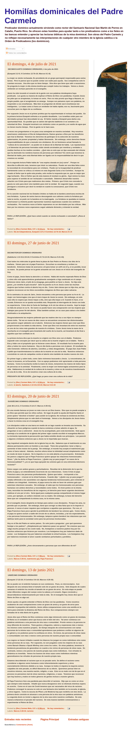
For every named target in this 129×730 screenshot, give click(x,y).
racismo (30, 711)
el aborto (17, 385)
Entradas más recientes (18, 719)
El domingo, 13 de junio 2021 (30, 570)
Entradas (10, 49)
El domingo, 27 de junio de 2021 (33, 243)
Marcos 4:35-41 (20, 559)
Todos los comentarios (16, 53)
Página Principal (50, 719)
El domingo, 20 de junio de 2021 (33, 396)
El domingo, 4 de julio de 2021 (31, 64)
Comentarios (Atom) (24, 725)
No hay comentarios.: (56, 229)
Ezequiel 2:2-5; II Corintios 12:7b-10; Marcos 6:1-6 (52, 232)
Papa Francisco (46, 559)
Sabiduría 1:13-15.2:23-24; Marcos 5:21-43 (38, 385)
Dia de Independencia (22, 232)
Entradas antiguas (78, 719)
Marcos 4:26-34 (20, 711)
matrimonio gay (33, 559)
